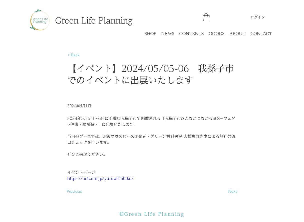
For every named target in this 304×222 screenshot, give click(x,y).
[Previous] (83, 191)
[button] (206, 17)
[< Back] (83, 55)
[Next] (224, 191)
